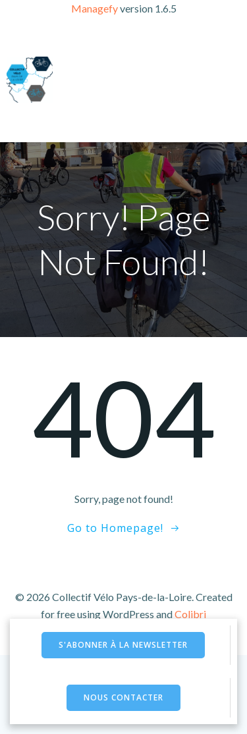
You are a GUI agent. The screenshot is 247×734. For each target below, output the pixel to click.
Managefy (95, 8)
